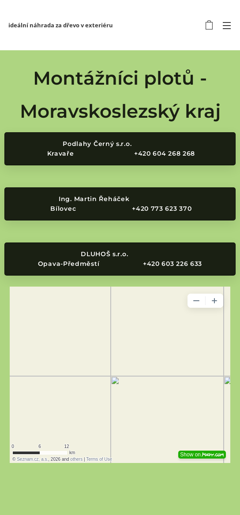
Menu (227, 25)
